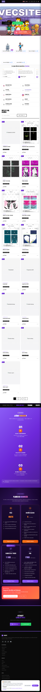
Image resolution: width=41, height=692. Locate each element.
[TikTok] (8, 642)
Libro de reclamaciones (6, 678)
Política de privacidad (5, 675)
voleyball (3, 648)
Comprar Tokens (10, 581)
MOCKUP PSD (4, 647)
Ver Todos (22, 115)
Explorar (7, 23)
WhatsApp (17, 23)
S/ (24, 1)
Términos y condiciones (6, 676)
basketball (3, 653)
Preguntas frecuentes (5, 666)
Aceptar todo (35, 685)
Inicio (3, 660)
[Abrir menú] (38, 2)
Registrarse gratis (11, 541)
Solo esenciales (28, 685)
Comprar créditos (30, 541)
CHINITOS (3, 655)
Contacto (3, 668)
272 (23, 398)
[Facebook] (3, 642)
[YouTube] (11, 642)
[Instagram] (5, 642)
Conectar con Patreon (10, 596)
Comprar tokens (30, 581)
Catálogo (15, 624)
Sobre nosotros (4, 665)
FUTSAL (3, 650)
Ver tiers (22, 596)
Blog (2, 663)
